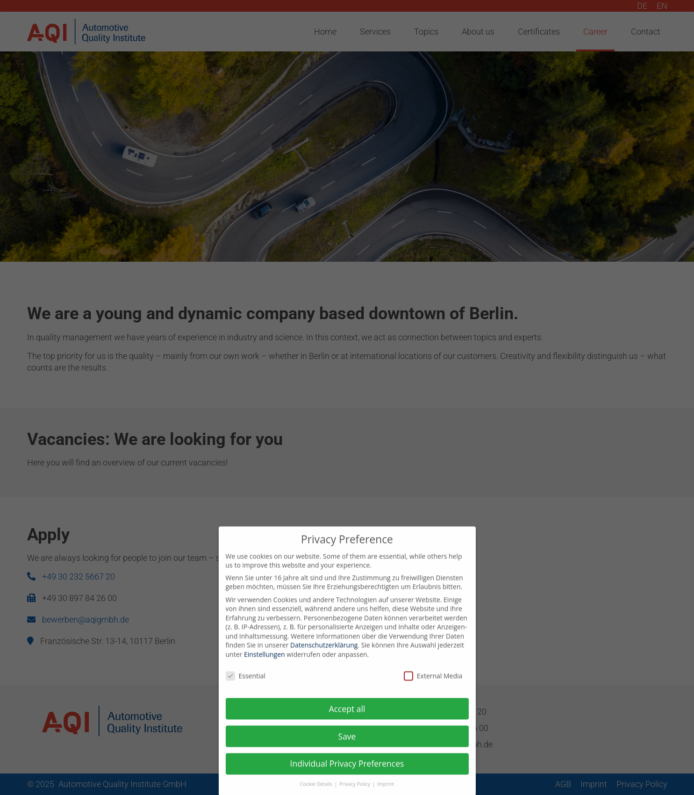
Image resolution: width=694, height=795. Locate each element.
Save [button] (347, 743)
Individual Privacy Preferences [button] (347, 770)
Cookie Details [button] (317, 791)
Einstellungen (264, 661)
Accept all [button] (347, 715)
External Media (433, 683)
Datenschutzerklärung (324, 652)
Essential (245, 683)
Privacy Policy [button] (355, 791)
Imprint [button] (385, 791)
